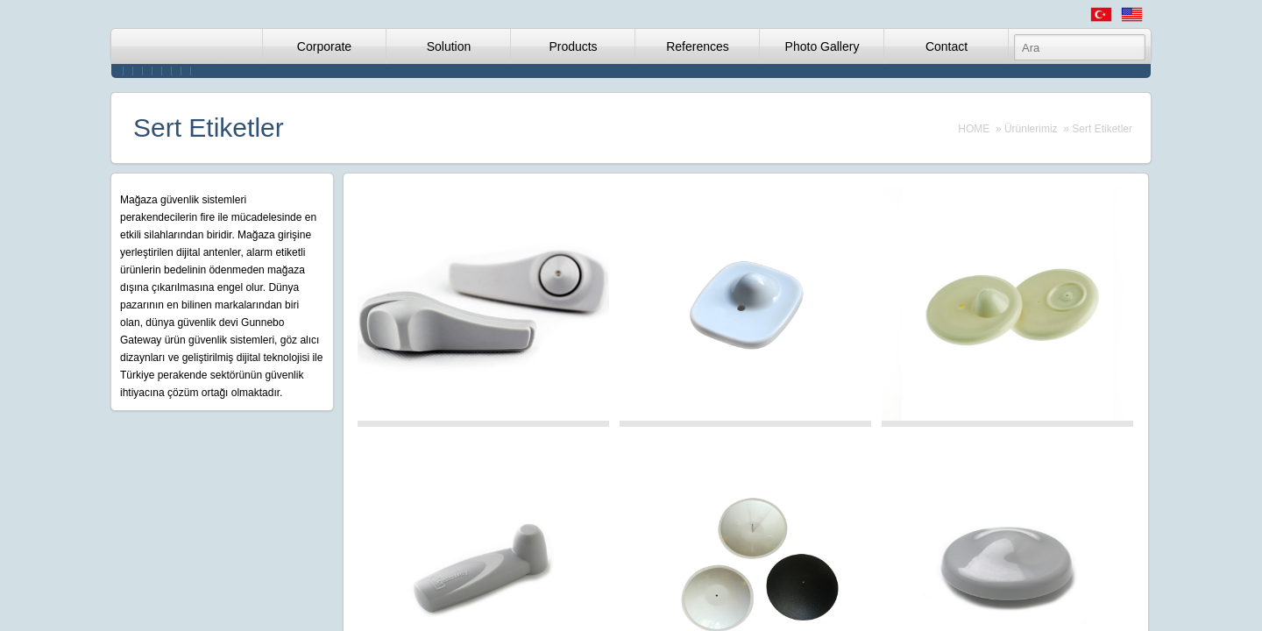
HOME (973, 129)
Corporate (324, 46)
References (697, 46)
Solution (449, 46)
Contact (946, 46)
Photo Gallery (822, 46)
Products (573, 46)
